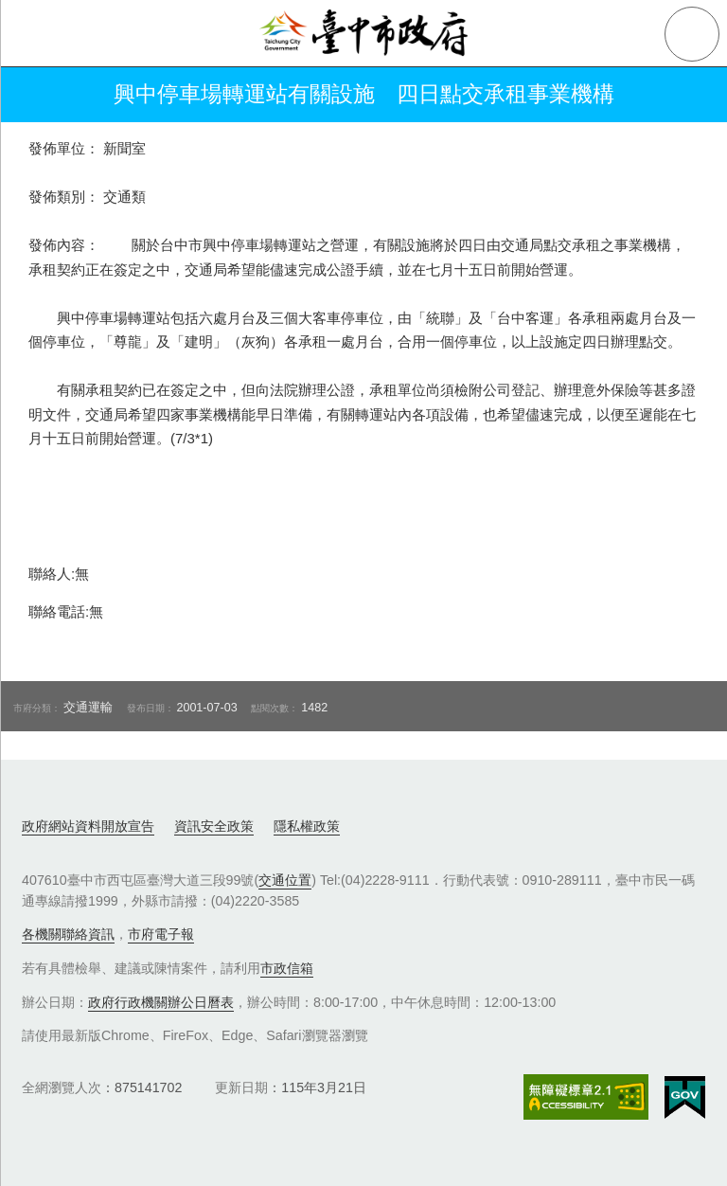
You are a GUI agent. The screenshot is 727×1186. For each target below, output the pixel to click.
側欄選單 (34, 34)
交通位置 (284, 880)
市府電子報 (161, 934)
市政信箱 (286, 968)
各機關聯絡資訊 (68, 934)
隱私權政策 (307, 826)
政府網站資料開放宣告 (88, 826)
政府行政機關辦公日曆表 (161, 1002)
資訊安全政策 (214, 826)
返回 (40, 94)
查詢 (692, 34)
